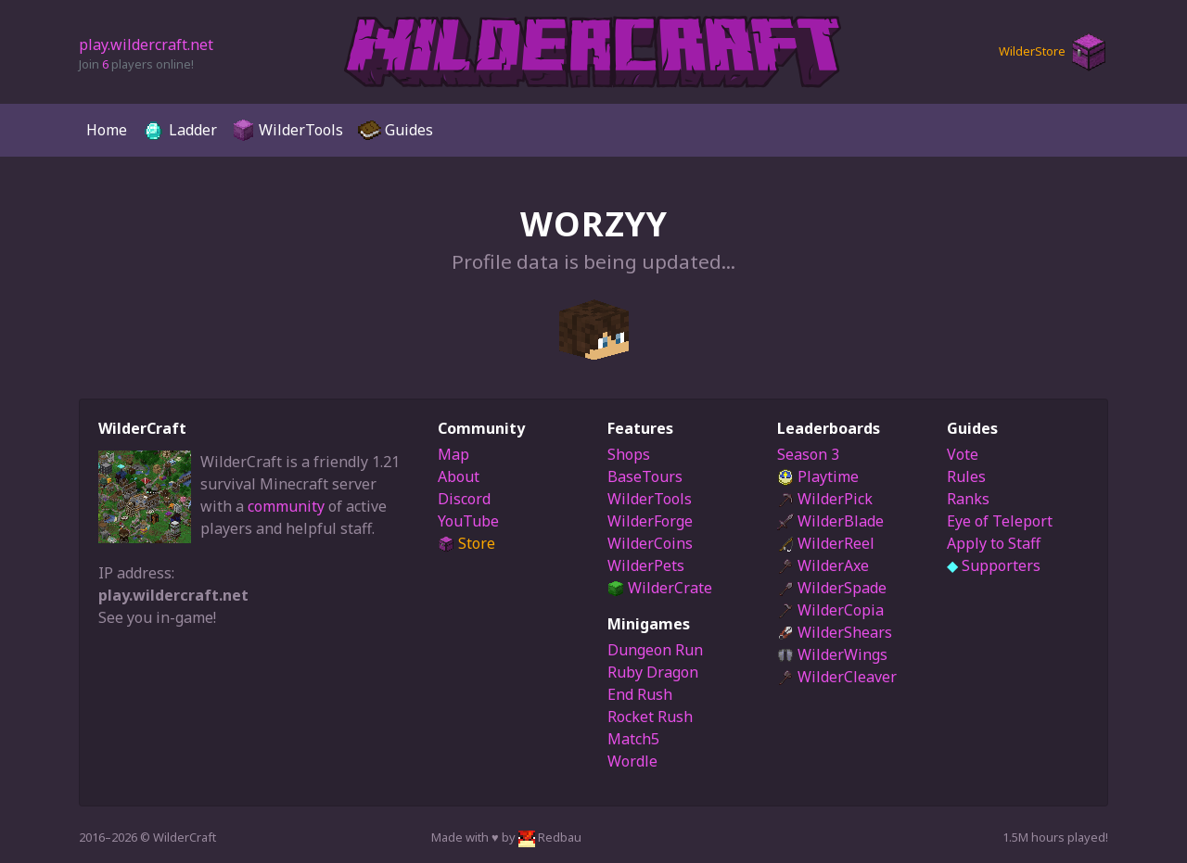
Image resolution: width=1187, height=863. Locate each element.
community (286, 506)
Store (466, 543)
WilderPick (825, 499)
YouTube (468, 521)
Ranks (968, 499)
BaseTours (645, 476)
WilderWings (832, 654)
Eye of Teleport (1000, 521)
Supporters (993, 565)
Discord (464, 499)
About (458, 476)
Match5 (633, 739)
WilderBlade (830, 521)
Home (106, 130)
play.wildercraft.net (146, 44)
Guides (395, 130)
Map (453, 454)
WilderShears (834, 632)
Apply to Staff (993, 543)
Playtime (818, 476)
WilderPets (645, 565)
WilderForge (650, 521)
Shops (628, 454)
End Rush (639, 694)
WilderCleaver (837, 676)
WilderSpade (832, 587)
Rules (966, 476)
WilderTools (287, 130)
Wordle (632, 761)
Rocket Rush (650, 716)
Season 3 (808, 454)
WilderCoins (650, 543)
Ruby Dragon (652, 672)
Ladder (179, 130)
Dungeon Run (655, 650)
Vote (962, 454)
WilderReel (825, 543)
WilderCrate (659, 587)
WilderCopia (830, 610)
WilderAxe (823, 565)
